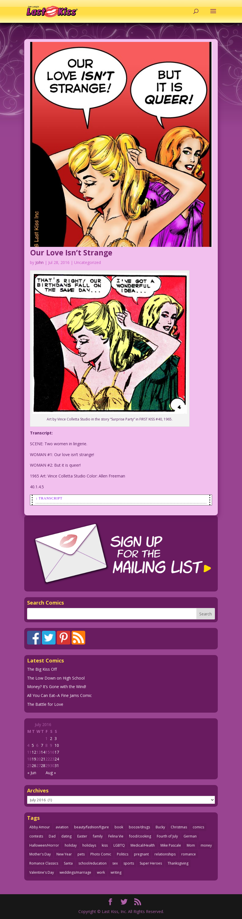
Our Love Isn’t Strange (71, 252)
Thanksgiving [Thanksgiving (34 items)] (178, 863)
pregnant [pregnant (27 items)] (141, 854)
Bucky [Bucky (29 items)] (160, 827)
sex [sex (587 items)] (115, 863)
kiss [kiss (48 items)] (105, 845)
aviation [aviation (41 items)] (62, 827)
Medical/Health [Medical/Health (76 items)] (143, 845)
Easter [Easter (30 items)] (82, 836)
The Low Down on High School (56, 678)
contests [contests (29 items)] (36, 836)
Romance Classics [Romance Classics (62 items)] (43, 863)
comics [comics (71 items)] (198, 827)
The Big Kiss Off (42, 669)
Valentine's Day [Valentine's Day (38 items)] (41, 872)
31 (56, 765)
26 (34, 765)
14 (43, 752)
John (39, 262)
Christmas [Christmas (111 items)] (179, 827)
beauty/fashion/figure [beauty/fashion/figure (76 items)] (91, 827)
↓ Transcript (49, 498)
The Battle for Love (45, 704)
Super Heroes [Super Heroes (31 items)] (151, 863)
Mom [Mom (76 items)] (191, 845)
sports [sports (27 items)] (128, 863)
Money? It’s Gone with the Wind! (56, 686)
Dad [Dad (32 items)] (52, 836)
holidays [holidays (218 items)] (89, 845)
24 (56, 759)
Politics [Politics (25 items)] (122, 854)
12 (34, 752)
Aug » (51, 772)
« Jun (31, 772)
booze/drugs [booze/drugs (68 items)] (139, 827)
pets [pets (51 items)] (81, 854)
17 (56, 752)
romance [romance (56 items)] (188, 854)
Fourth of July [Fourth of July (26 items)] (167, 836)
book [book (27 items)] (119, 827)
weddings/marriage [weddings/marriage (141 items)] (75, 872)
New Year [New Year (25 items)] (64, 854)
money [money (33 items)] (206, 845)
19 (34, 759)
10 (56, 745)
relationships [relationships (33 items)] (165, 854)
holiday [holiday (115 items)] (71, 845)
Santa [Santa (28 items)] (68, 863)
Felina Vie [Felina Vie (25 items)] (115, 836)
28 (43, 765)
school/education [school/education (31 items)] (92, 863)
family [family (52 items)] (98, 836)
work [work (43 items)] (101, 872)
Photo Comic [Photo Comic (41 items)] (100, 854)
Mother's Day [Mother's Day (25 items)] (40, 854)
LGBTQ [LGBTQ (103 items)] (119, 845)
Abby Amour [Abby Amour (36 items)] (39, 827)
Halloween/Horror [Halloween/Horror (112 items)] (44, 845)
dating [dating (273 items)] (66, 836)
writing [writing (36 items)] (116, 872)
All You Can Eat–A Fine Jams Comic (59, 695)
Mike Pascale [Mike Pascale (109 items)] (170, 845)
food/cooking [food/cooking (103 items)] (140, 836)
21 (43, 759)
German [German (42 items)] (190, 836)
